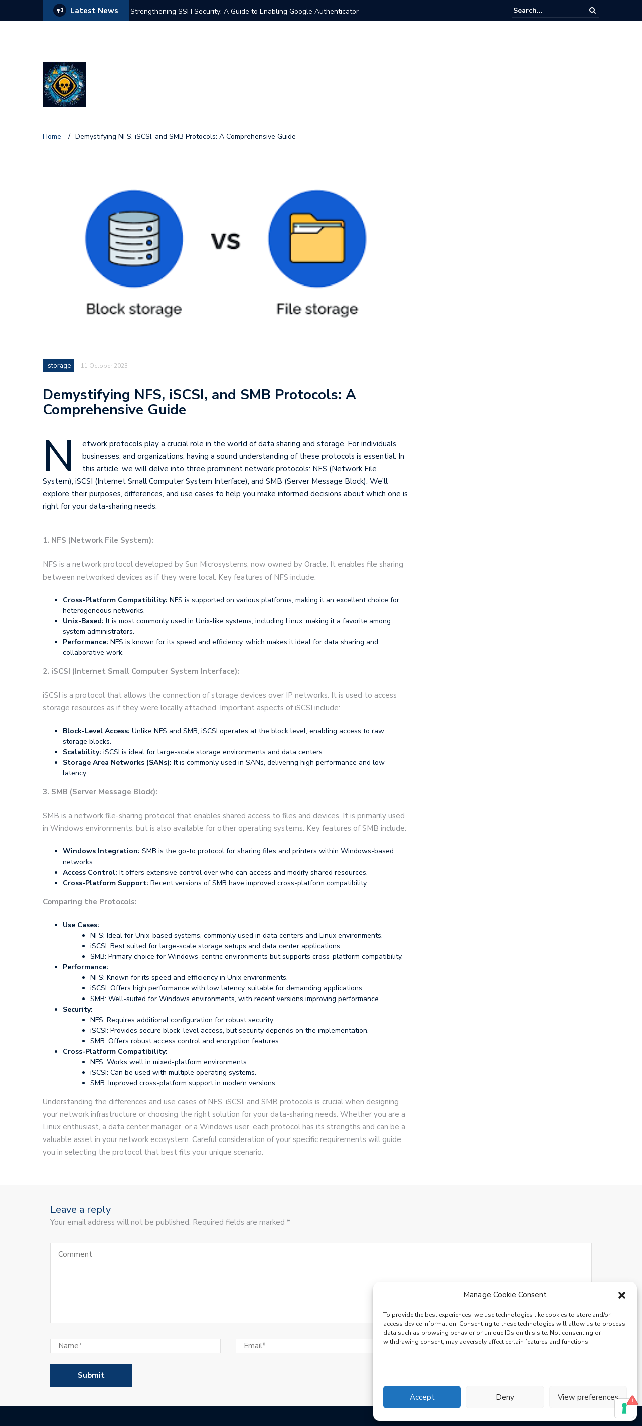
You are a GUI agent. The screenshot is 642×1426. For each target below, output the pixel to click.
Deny (505, 1397)
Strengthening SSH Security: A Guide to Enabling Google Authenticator (244, 11)
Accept (422, 1397)
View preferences (588, 1397)
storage (59, 365)
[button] (622, 1295)
